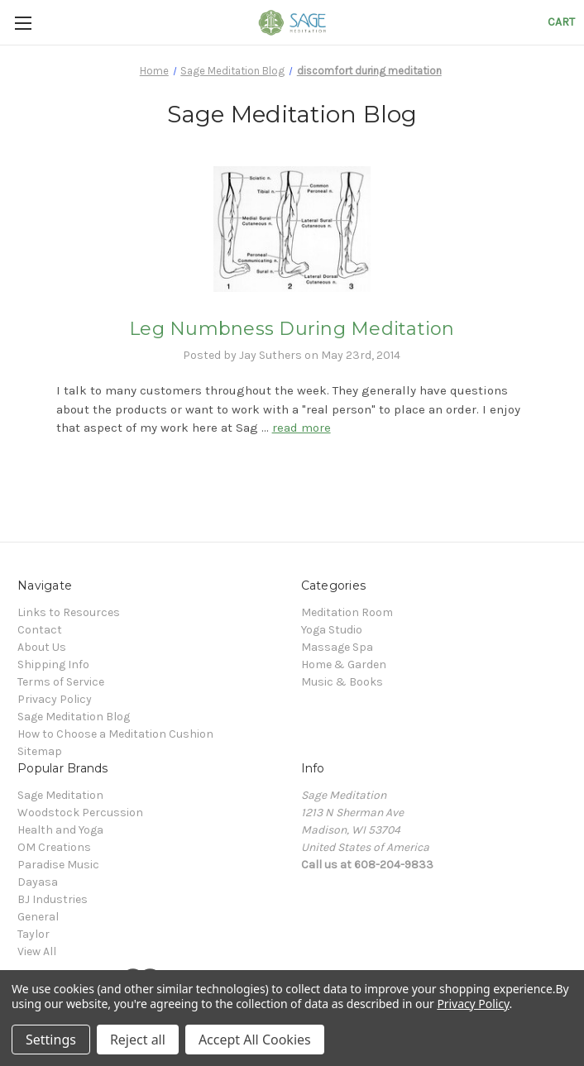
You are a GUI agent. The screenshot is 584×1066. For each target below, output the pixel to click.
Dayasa (37, 882)
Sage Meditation (60, 795)
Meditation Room (347, 612)
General (38, 917)
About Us (41, 647)
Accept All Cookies (255, 1039)
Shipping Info (53, 664)
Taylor (33, 934)
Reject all (137, 1039)
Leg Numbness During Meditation (292, 329)
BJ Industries (52, 899)
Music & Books (342, 682)
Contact (39, 630)
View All (36, 951)
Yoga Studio (331, 630)
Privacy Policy (54, 699)
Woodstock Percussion (80, 812)
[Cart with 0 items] (561, 22)
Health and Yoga (60, 830)
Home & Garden (343, 664)
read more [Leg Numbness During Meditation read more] (301, 427)
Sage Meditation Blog (73, 717)
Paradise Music (58, 865)
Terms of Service (60, 682)
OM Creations (54, 847)
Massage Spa (337, 647)
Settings (51, 1039)
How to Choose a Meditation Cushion (115, 734)
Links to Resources (68, 612)
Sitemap (39, 751)
